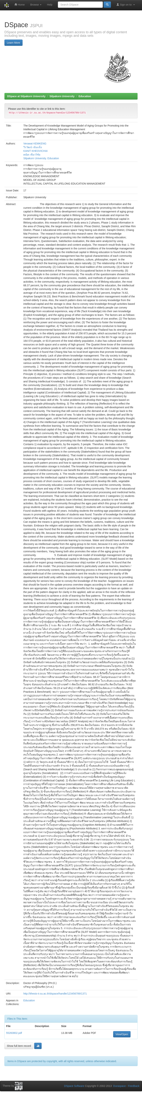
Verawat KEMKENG (34, 143)
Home (19, 4)
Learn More (13, 42)
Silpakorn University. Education (41, 158)
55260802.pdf (14, 1032)
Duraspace (119, 1085)
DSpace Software (74, 1085)
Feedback (133, 1085)
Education (85, 96)
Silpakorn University (62, 96)
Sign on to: (125, 4)
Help (49, 4)
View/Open (122, 1034)
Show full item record (19, 1045)
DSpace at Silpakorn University (26, 96)
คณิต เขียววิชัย (31, 154)
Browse (36, 4)
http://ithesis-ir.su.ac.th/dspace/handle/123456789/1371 (55, 993)
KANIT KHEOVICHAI (35, 150)
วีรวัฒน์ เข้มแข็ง (32, 147)
